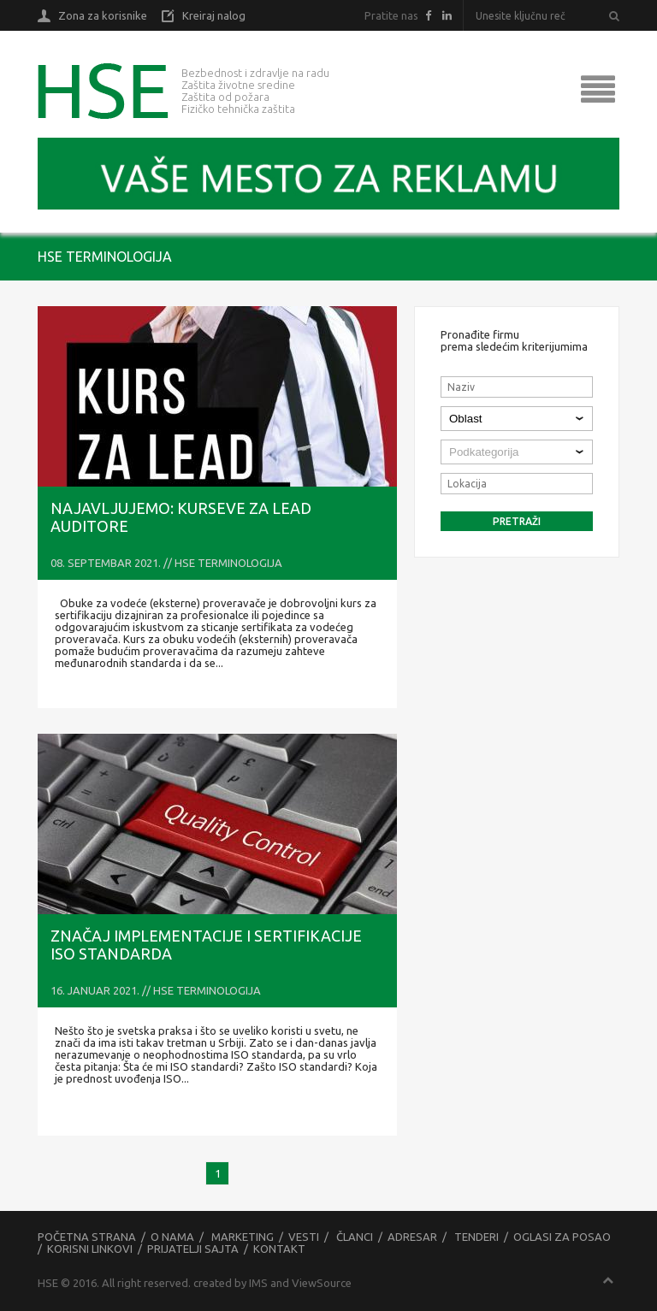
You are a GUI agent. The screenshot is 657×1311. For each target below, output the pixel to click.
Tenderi (476, 1237)
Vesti (303, 1237)
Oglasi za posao (562, 1237)
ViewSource (322, 1283)
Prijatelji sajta (193, 1249)
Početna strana (87, 1237)
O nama (172, 1237)
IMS (258, 1283)
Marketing (242, 1237)
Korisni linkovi (90, 1249)
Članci (354, 1237)
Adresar (412, 1237)
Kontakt (279, 1249)
